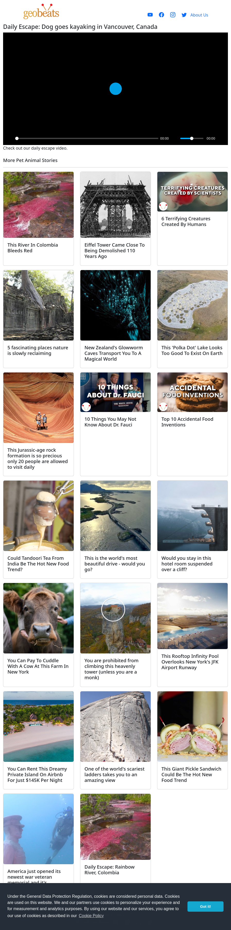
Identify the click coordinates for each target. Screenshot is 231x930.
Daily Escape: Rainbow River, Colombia (109, 869)
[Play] (10, 138)
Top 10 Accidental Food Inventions (187, 422)
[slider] (86, 138)
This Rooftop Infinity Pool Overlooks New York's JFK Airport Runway (190, 661)
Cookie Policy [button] (91, 915)
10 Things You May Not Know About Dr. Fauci (110, 422)
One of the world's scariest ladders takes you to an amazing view (114, 774)
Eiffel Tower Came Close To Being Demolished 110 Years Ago (114, 250)
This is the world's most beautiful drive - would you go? (114, 563)
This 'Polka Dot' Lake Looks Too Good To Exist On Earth (192, 350)
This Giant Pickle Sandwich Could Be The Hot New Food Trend (191, 774)
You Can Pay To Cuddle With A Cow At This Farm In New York (38, 666)
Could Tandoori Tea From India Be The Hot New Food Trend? (38, 563)
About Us (199, 15)
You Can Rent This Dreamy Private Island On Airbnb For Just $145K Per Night (37, 774)
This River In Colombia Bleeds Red (32, 247)
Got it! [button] (205, 906)
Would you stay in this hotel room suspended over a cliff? (186, 563)
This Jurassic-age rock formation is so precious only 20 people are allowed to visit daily (37, 458)
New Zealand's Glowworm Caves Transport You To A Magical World (113, 353)
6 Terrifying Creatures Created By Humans (185, 221)
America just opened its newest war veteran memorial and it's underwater (34, 879)
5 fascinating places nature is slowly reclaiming (37, 350)
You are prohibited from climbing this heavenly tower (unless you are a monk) (111, 669)
